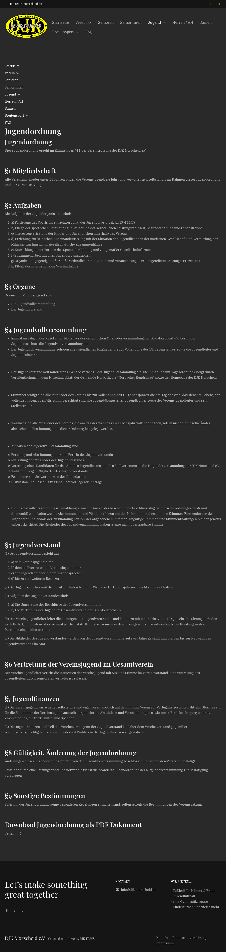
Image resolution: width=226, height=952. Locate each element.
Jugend (10, 94)
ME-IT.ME (87, 939)
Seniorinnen (14, 87)
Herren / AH (14, 101)
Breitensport (14, 115)
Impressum (165, 943)
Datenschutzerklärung (189, 938)
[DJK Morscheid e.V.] (27, 27)
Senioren (11, 80)
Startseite (12, 66)
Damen (10, 108)
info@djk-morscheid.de (26, 4)
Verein (10, 73)
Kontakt (162, 938)
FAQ (8, 122)
